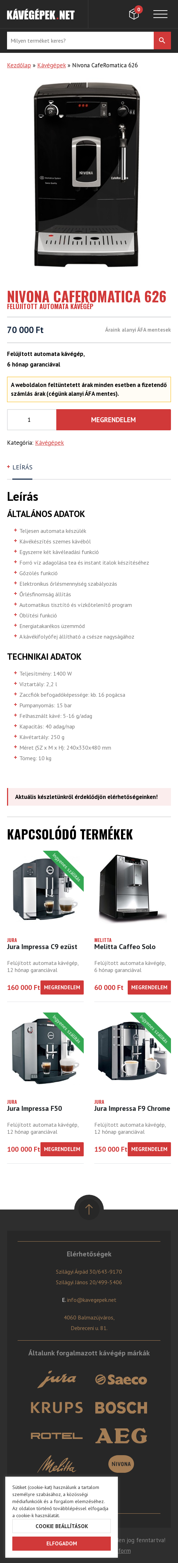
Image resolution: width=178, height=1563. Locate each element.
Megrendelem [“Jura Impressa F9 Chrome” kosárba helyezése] (149, 1149)
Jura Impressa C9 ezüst (42, 946)
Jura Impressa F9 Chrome (132, 1108)
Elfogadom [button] (61, 1543)
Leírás (22, 467)
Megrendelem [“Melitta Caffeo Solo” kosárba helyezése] (149, 987)
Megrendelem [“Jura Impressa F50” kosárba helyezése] (62, 1149)
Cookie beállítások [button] (62, 1526)
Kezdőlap (19, 65)
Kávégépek (51, 65)
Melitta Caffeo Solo (124, 946)
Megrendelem (113, 420)
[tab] (23, 470)
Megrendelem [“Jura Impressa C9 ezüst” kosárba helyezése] (62, 987)
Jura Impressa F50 (34, 1108)
